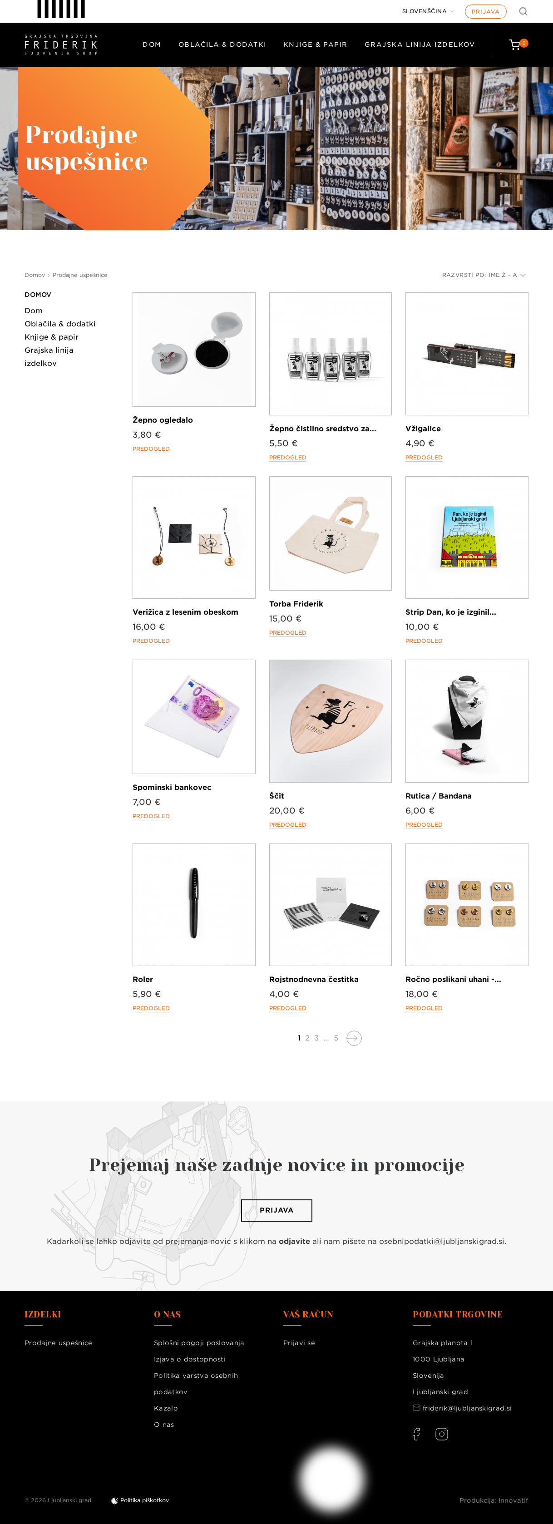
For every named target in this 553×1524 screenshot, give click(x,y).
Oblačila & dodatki (222, 44)
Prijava (486, 11)
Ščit (276, 796)
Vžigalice (423, 428)
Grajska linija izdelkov (420, 44)
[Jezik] (428, 11)
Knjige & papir (315, 44)
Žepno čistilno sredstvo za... (322, 428)
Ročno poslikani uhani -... (453, 979)
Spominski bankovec (172, 787)
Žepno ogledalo (163, 420)
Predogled (151, 448)
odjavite (294, 1241)
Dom (152, 44)
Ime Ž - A (507, 274)
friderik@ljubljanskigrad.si (467, 1408)
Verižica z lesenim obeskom (185, 612)
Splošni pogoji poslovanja (199, 1342)
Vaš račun (308, 1315)
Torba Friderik (296, 604)
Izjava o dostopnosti (190, 1359)
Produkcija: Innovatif (493, 1500)
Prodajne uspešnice (58, 1342)
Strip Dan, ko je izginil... (450, 612)
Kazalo (166, 1408)
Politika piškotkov (144, 1500)
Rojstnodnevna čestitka (314, 979)
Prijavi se (299, 1342)
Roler (143, 979)
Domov (38, 294)
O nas (164, 1424)
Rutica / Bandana (438, 796)
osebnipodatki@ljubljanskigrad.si (441, 1241)
